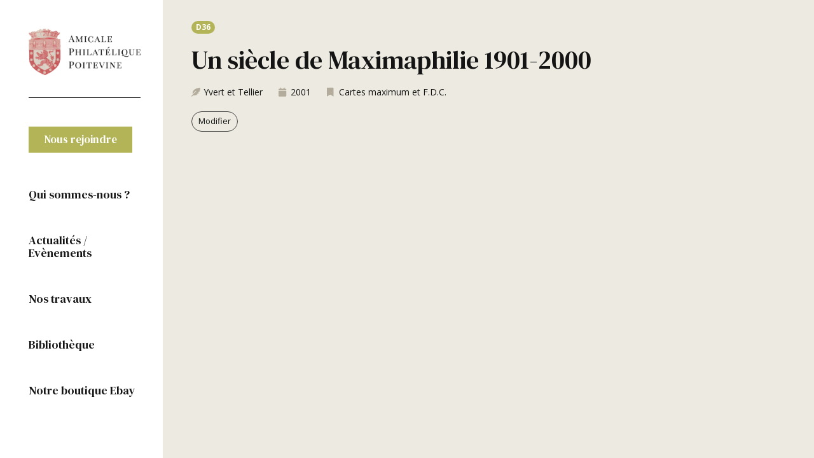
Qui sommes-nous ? (79, 194)
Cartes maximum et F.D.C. (392, 92)
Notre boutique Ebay (82, 390)
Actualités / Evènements (60, 246)
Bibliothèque (62, 344)
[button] (80, 140)
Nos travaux (60, 299)
